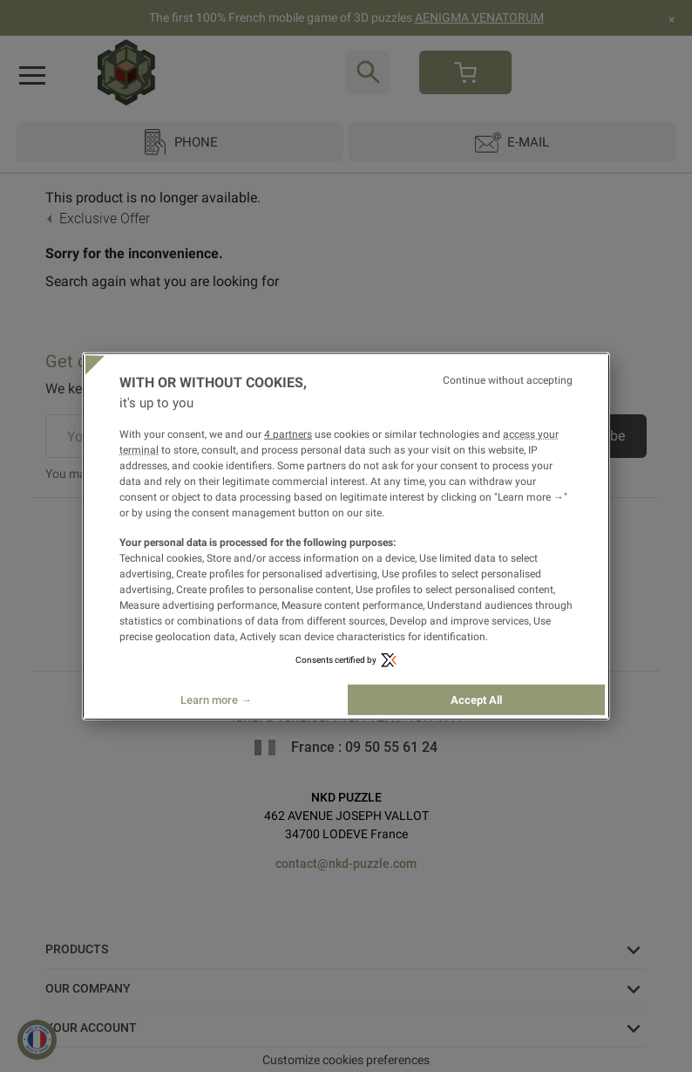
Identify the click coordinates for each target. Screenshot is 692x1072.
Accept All (476, 700)
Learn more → (216, 700)
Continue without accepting (508, 379)
